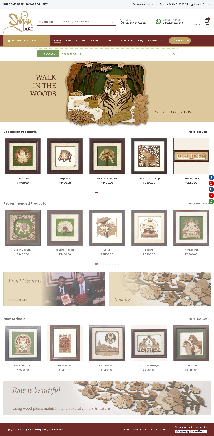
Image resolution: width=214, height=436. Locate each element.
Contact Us (155, 40)
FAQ (140, 40)
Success (49, 53)
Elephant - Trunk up (149, 178)
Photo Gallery (90, 40)
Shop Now (182, 40)
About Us (71, 40)
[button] (26, 40)
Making (107, 40)
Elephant (65, 178)
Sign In (196, 4)
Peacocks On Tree (107, 178)
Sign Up (207, 4)
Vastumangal (191, 178)
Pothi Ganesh (22, 178)
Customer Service (142, 4)
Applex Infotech (159, 429)
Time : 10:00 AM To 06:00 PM (174, 4)
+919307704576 (135, 23)
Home (57, 40)
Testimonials (125, 40)
